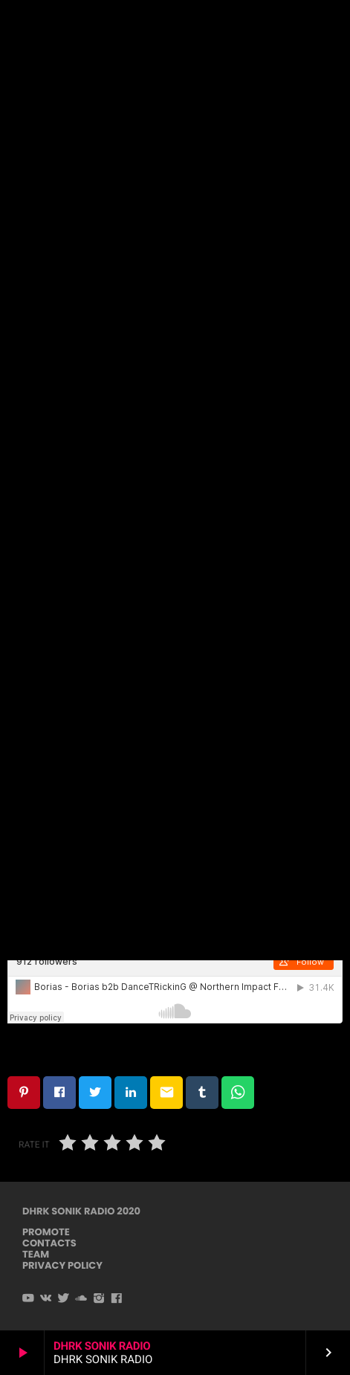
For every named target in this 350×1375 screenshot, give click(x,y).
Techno (173, 100)
